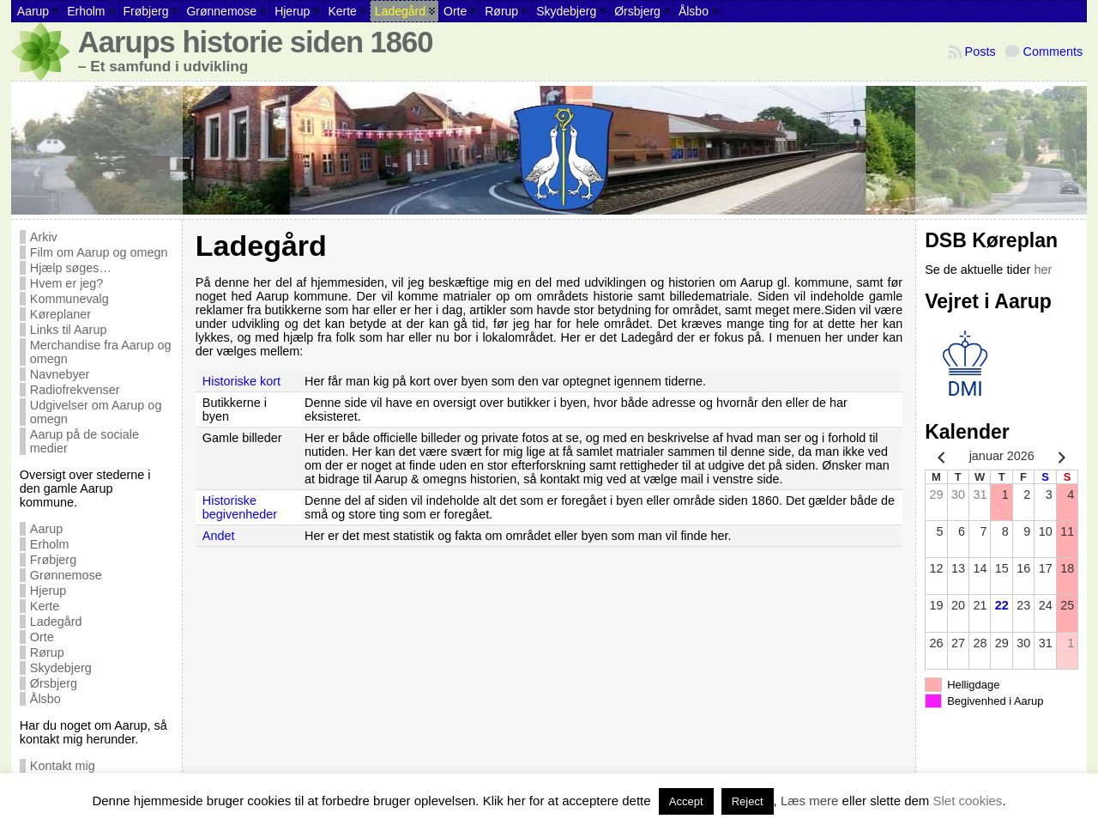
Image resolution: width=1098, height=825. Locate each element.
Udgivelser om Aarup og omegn (96, 412)
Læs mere (810, 800)
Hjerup (48, 591)
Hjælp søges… (71, 268)
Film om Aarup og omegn (99, 252)
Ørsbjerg (53, 683)
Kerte (44, 606)
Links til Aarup (68, 330)
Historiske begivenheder (239, 507)
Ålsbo (45, 699)
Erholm (49, 544)
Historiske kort (241, 381)
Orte (42, 637)
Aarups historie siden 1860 (255, 42)
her (1043, 269)
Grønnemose (66, 575)
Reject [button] (747, 801)
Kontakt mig (62, 766)
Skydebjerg (61, 668)
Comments (1053, 51)
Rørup (47, 652)
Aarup (46, 529)
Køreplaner (60, 314)
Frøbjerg (53, 560)
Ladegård (56, 621)
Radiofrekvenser (75, 390)
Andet (218, 536)
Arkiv (43, 237)
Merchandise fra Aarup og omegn (101, 352)
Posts (980, 51)
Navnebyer (60, 374)
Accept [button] (686, 801)
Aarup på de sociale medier (84, 441)
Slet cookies (968, 800)
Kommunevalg (69, 299)
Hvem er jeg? (67, 283)
